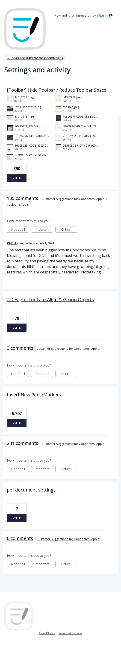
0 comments (20, 538)
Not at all (20, 230)
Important (44, 230)
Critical (69, 230)
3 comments (20, 348)
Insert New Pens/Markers (34, 395)
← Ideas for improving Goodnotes (35, 58)
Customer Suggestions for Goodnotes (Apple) (73, 199)
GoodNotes (47, 633)
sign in (102, 15)
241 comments (22, 443)
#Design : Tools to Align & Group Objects (50, 299)
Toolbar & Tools (18, 204)
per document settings (31, 490)
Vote (17, 178)
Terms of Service (70, 633)
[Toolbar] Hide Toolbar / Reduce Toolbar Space (56, 90)
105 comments (22, 198)
